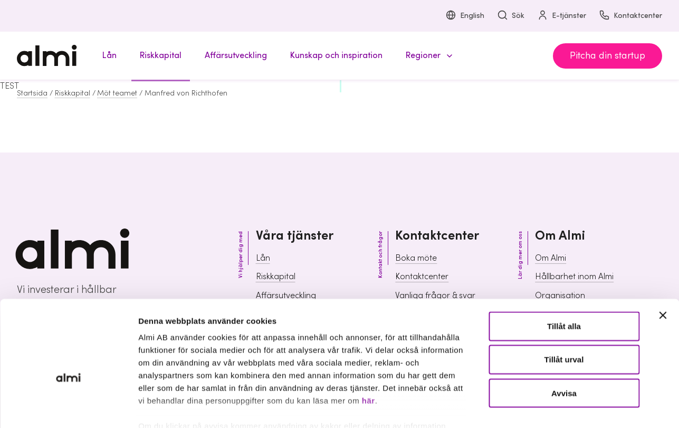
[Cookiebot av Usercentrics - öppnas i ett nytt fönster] (68, 407)
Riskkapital (72, 93)
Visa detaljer (572, 407)
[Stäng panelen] (662, 255)
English (464, 16)
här (368, 340)
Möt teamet (117, 93)
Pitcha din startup (607, 55)
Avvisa (564, 332)
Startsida (32, 93)
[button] (427, 56)
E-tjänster (561, 16)
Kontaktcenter (630, 16)
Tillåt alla (564, 266)
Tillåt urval (564, 299)
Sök (510, 16)
